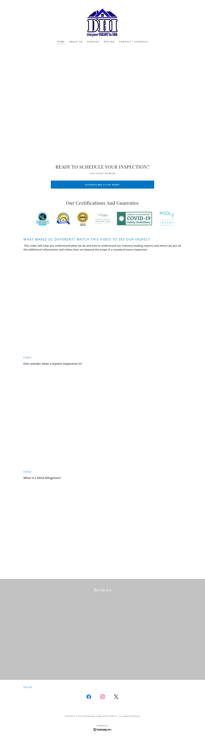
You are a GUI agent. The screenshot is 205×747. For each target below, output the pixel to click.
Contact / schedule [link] (133, 41)
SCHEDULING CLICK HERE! (102, 184)
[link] (102, 22)
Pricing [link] (109, 41)
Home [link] (61, 41)
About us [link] (76, 41)
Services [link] (93, 41)
